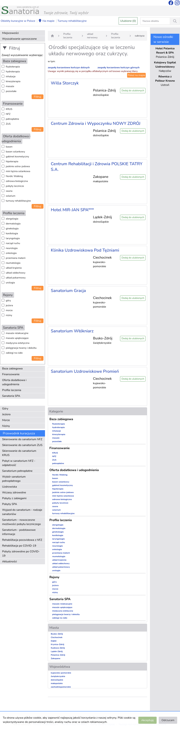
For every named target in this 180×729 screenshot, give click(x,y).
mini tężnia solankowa (18, 171)
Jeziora (6, 414)
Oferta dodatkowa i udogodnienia (14, 382)
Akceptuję (147, 720)
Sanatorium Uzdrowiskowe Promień (85, 371)
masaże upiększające (17, 338)
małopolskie (57, 683)
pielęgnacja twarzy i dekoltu (21, 348)
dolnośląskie (57, 679)
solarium (10, 196)
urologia (10, 282)
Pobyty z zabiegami (14, 498)
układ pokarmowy (15, 277)
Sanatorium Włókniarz (72, 331)
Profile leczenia (11, 390)
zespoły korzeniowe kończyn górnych (119, 67)
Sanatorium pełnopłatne (17, 471)
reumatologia (13, 263)
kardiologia (12, 233)
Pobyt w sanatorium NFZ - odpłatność (18, 463)
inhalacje (10, 76)
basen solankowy (15, 151)
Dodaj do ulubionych (132, 90)
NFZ (8, 114)
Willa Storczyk (65, 83)
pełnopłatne (12, 119)
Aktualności (9, 561)
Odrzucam (168, 720)
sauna (9, 191)
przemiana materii (15, 258)
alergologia (12, 218)
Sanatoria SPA (11, 396)
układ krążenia (14, 268)
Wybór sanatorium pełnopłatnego (14, 479)
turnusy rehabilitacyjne (18, 200)
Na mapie (46, 21)
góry (8, 300)
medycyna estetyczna (17, 343)
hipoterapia (12, 161)
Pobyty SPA (9, 504)
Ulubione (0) (128, 21)
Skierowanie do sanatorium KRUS (19, 453)
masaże (10, 86)
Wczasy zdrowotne (14, 492)
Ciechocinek (56, 637)
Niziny (6, 426)
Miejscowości (10, 33)
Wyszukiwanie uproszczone (19, 39)
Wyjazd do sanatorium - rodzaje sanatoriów (22, 512)
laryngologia (13, 238)
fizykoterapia (13, 66)
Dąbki (53, 640)
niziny (9, 315)
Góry (5, 409)
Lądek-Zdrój (57, 651)
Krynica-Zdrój (57, 644)
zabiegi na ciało (14, 352)
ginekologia (12, 228)
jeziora (9, 305)
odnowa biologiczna (17, 181)
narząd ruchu (13, 243)
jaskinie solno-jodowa (18, 166)
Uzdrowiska (9, 487)
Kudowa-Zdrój (58, 647)
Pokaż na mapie (136, 75)
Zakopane (55, 658)
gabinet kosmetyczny (17, 156)
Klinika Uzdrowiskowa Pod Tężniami (85, 250)
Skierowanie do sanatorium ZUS (22, 445)
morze (9, 310)
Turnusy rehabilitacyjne (71, 21)
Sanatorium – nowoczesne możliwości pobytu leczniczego (21, 522)
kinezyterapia (13, 81)
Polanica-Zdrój (58, 655)
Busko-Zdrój (57, 633)
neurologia (12, 248)
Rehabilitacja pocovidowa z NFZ (22, 540)
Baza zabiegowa (12, 368)
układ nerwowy (92, 35)
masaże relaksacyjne (17, 333)
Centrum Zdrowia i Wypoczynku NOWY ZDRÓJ (95, 123)
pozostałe (11, 91)
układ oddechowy (15, 272)
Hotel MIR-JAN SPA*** (72, 210)
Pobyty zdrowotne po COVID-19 (21, 554)
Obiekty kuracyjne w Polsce (18, 21)
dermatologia (13, 223)
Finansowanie (11, 374)
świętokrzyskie (58, 676)
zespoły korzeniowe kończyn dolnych (69, 67)
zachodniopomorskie (61, 686)
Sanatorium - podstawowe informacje (19, 532)
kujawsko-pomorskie (61, 672)
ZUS (8, 124)
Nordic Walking (14, 176)
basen (9, 146)
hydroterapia (13, 71)
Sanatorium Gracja (68, 290)
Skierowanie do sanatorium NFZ (22, 439)
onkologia (11, 253)
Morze (6, 420)
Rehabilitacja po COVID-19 (19, 546)
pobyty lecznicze (15, 186)
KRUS (9, 109)
